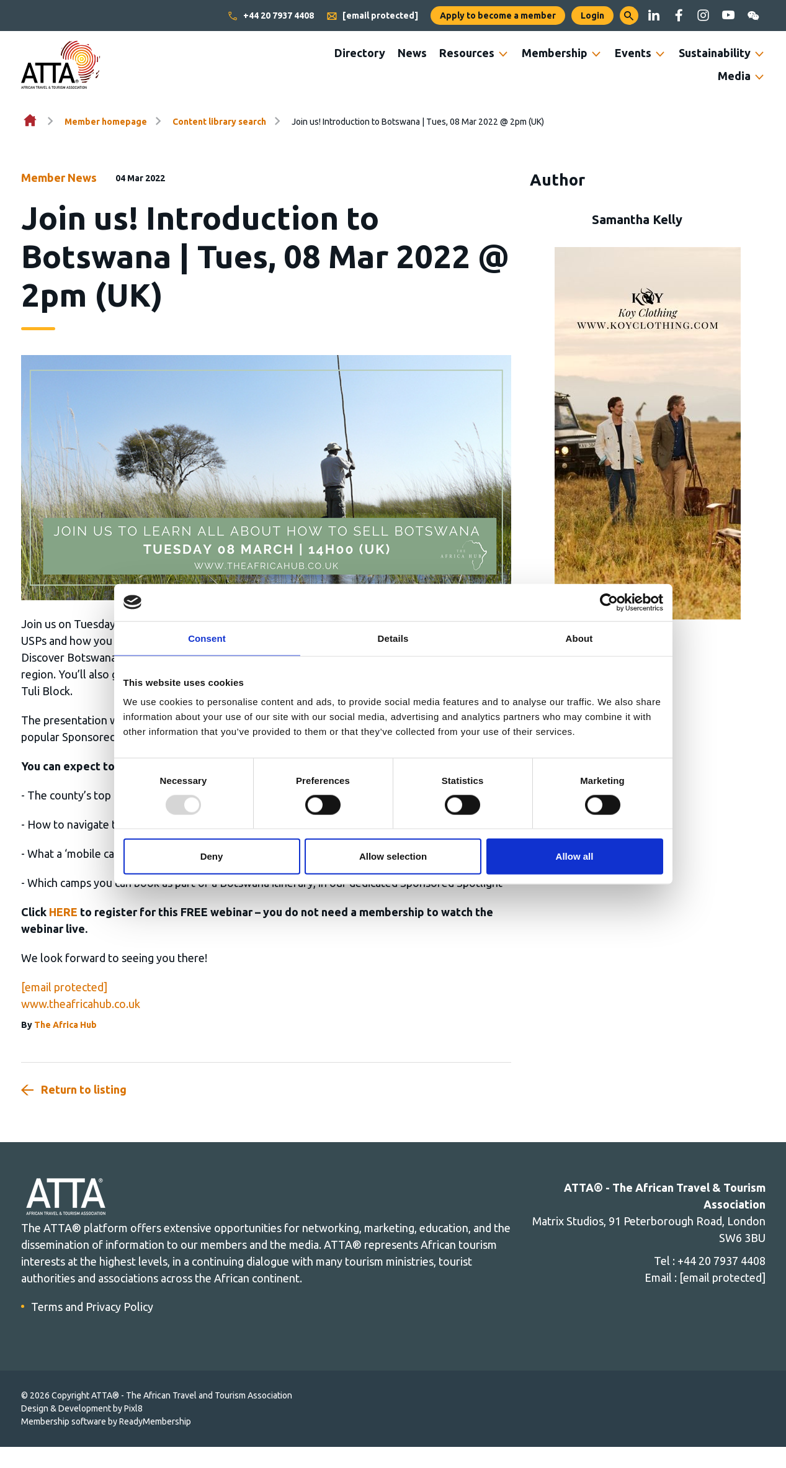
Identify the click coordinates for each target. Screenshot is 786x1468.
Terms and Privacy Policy (92, 1306)
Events (633, 53)
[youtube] (728, 15)
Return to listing (84, 1089)
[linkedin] (653, 15)
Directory (359, 53)
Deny (211, 856)
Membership (554, 53)
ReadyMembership (155, 1421)
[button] (629, 15)
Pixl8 (133, 1408)
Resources (466, 53)
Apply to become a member (498, 15)
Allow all (575, 856)
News (412, 53)
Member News (59, 177)
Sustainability (715, 53)
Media (734, 76)
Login (592, 15)
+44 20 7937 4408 (270, 16)
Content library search (219, 122)
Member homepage (106, 122)
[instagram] (703, 15)
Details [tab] (393, 638)
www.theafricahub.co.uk (80, 1003)
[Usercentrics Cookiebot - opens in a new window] (609, 602)
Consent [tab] (207, 638)
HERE (63, 912)
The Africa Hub (65, 1025)
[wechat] (753, 15)
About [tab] (579, 638)
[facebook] (678, 15)
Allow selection (393, 856)
